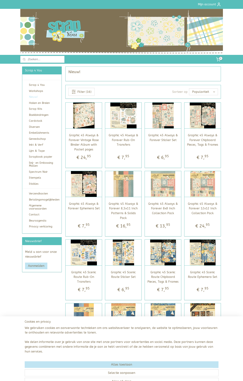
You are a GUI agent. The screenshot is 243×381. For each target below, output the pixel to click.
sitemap (109, 374)
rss (115, 374)
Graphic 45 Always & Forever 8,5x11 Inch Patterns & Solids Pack (123, 211)
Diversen (34, 127)
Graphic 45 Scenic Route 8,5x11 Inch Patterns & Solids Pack (84, 343)
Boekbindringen (38, 115)
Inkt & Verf (36, 144)
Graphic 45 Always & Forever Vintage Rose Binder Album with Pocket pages (84, 142)
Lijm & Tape (37, 150)
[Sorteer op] (203, 92)
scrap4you (30, 278)
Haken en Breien (39, 103)
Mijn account (209, 4)
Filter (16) (81, 91)
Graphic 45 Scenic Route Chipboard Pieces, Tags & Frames (163, 277)
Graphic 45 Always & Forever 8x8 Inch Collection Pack (163, 208)
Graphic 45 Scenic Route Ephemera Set (202, 275)
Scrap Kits (35, 108)
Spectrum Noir (38, 171)
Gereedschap (37, 139)
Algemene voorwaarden (38, 207)
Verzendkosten (38, 193)
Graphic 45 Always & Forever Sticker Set (163, 138)
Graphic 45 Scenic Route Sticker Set (123, 275)
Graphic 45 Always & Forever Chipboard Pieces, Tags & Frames (202, 140)
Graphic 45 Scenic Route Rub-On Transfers (83, 277)
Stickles (34, 183)
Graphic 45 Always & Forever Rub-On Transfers (123, 140)
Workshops (36, 91)
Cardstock (35, 120)
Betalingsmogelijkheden (44, 199)
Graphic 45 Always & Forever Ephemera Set (84, 206)
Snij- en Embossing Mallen (41, 164)
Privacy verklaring (40, 226)
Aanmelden (36, 266)
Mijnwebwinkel (160, 374)
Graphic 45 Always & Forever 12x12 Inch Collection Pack (202, 208)
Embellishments (39, 132)
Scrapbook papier (40, 156)
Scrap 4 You (37, 85)
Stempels (35, 177)
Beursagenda (37, 220)
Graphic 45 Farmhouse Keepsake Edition (202, 338)
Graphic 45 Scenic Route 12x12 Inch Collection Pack (163, 340)
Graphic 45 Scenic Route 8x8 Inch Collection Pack (123, 340)
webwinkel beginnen (129, 374)
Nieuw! (33, 97)
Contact (34, 214)
